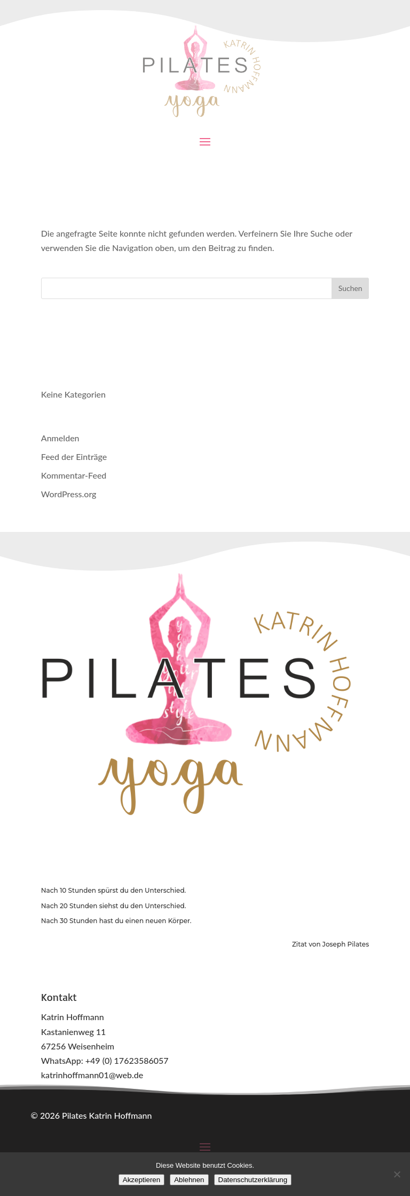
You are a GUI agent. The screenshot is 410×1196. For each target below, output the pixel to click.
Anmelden (60, 438)
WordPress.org (69, 494)
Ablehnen (189, 1180)
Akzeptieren (141, 1180)
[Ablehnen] (396, 1174)
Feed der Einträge (74, 456)
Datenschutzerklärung (253, 1180)
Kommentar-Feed (74, 475)
